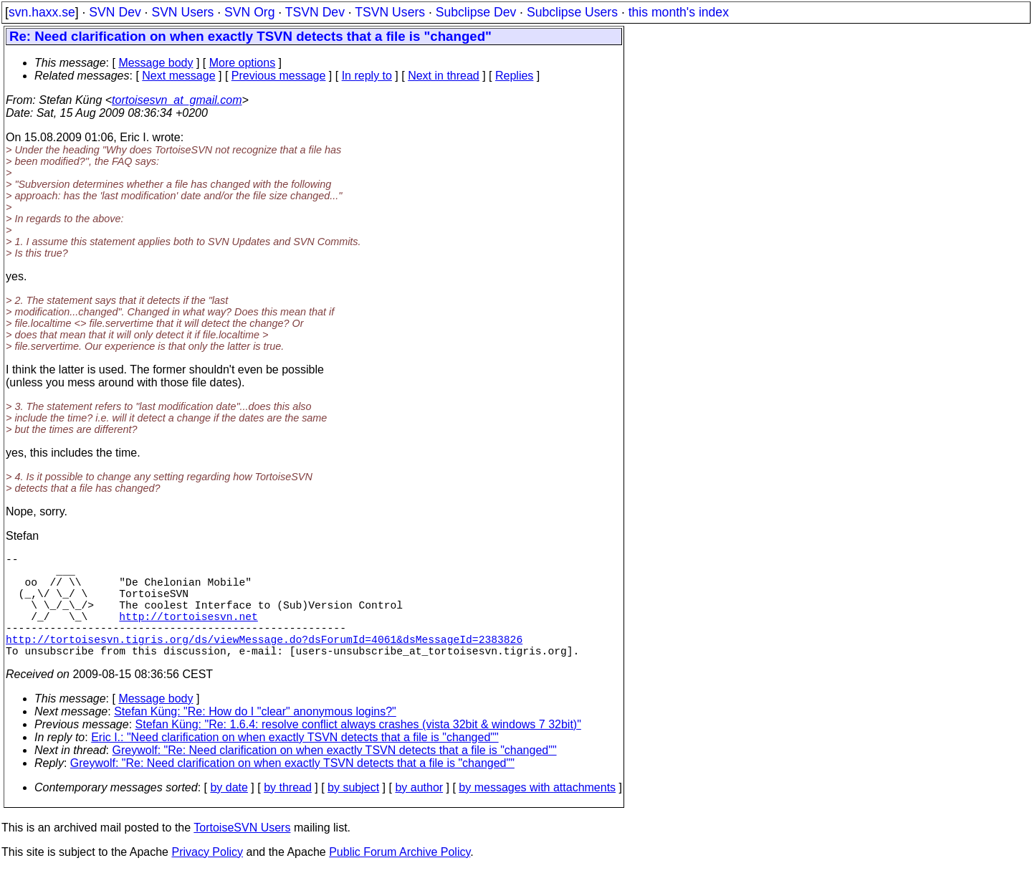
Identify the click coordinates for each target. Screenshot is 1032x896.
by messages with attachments (537, 813)
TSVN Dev (315, 12)
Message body (155, 63)
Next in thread (443, 76)
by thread (288, 813)
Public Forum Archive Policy (399, 878)
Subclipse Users (572, 12)
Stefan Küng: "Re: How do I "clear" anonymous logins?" (255, 737)
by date (228, 813)
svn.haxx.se (42, 12)
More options (242, 63)
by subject (353, 813)
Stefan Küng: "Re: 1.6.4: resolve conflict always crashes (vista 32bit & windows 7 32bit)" (358, 750)
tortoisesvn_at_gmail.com (177, 100)
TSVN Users (390, 12)
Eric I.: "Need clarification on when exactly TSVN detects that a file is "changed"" (294, 763)
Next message (178, 76)
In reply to (367, 76)
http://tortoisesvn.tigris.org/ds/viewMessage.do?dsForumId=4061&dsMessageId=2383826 (264, 661)
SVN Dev (114, 12)
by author (419, 813)
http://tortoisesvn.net (188, 633)
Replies (514, 76)
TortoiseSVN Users (242, 853)
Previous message (278, 76)
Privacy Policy (207, 878)
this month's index (679, 12)
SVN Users (182, 12)
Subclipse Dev (476, 12)
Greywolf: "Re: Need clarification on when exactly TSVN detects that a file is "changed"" (335, 776)
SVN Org (249, 12)
